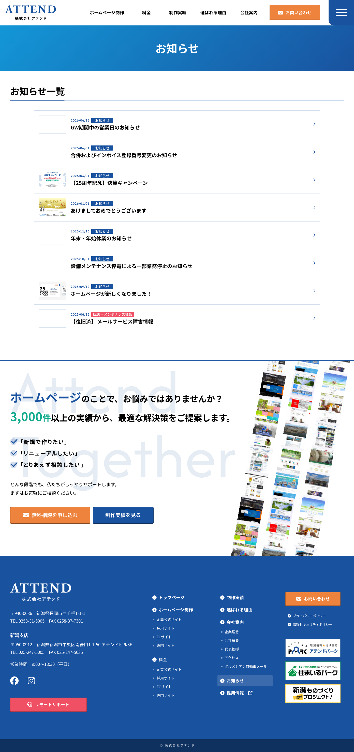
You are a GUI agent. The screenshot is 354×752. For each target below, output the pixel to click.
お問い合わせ (295, 12)
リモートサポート (48, 704)
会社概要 (232, 640)
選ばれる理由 (213, 12)
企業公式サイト (169, 619)
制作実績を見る (123, 515)
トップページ (172, 597)
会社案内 (249, 12)
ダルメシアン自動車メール (246, 666)
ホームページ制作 (107, 12)
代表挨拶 (232, 649)
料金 (146, 12)
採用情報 (240, 693)
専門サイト (165, 645)
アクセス (232, 657)
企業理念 (232, 631)
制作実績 (177, 12)
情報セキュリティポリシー (312, 624)
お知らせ (235, 681)
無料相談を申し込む (50, 515)
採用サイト (165, 628)
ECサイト (164, 637)
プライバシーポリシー (309, 615)
